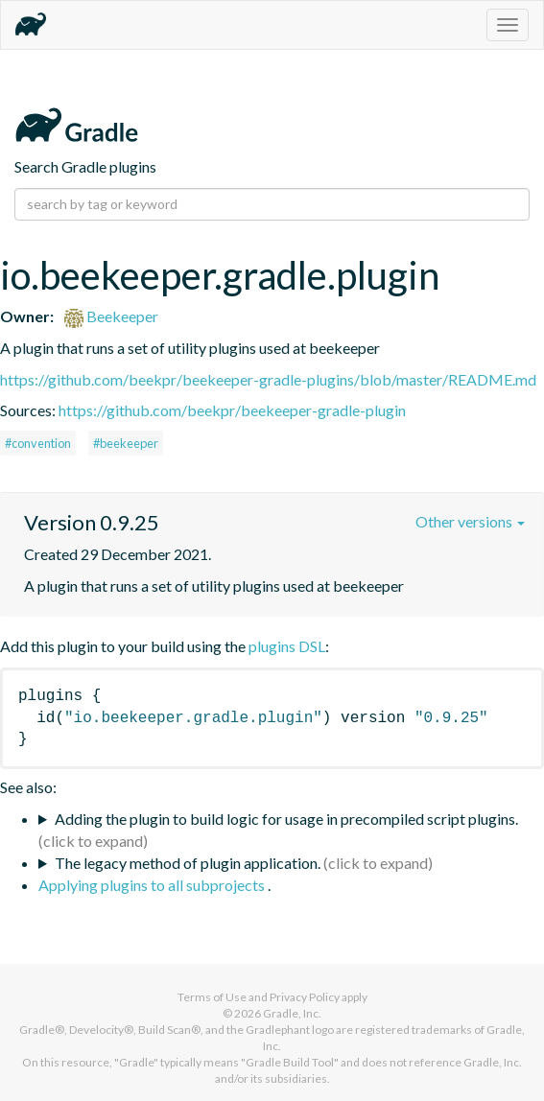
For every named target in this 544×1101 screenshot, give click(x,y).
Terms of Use (212, 997)
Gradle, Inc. (292, 1013)
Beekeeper (111, 316)
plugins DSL (286, 646)
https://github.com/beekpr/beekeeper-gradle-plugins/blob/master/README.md (268, 379)
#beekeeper (125, 443)
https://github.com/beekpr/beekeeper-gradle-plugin (232, 410)
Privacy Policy (305, 997)
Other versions (470, 521)
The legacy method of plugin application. (187, 863)
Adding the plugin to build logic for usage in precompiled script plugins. (286, 818)
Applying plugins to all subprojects (153, 885)
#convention (38, 443)
